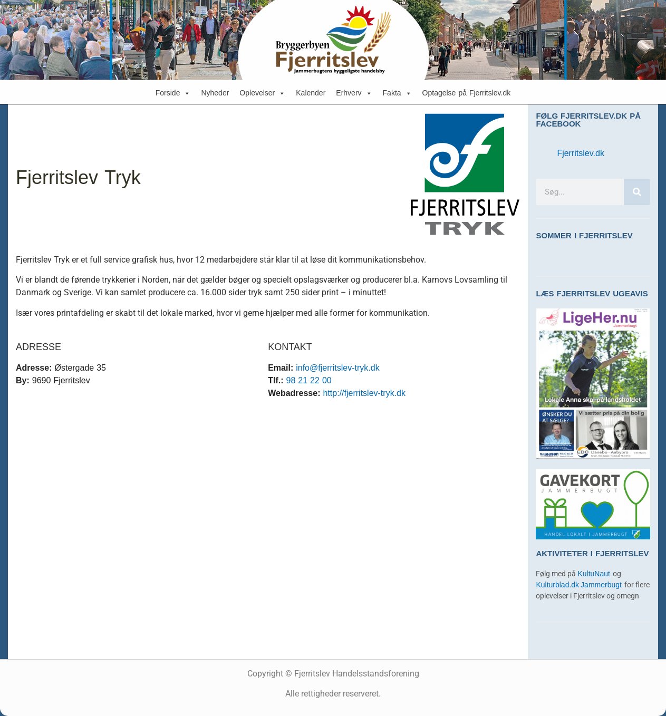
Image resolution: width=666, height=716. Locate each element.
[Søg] (637, 192)
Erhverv (354, 93)
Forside (173, 93)
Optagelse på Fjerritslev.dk (466, 93)
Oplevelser (262, 93)
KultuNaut (594, 574)
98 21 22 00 (309, 380)
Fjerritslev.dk (580, 153)
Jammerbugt (602, 585)
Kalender (310, 93)
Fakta (397, 93)
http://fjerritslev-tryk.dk (364, 393)
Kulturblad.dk (557, 585)
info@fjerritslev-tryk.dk (338, 368)
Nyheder (215, 93)
